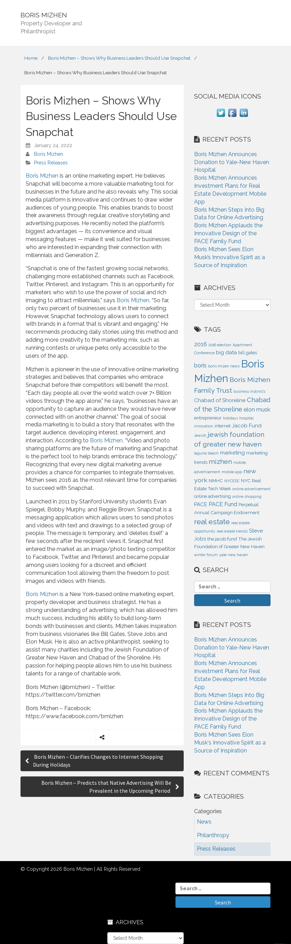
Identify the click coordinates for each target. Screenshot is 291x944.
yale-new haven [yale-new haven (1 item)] (233, 555)
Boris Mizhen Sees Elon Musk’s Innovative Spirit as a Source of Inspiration (229, 257)
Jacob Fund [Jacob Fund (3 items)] (246, 426)
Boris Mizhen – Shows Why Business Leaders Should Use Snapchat (119, 58)
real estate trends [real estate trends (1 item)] (232, 531)
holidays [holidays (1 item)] (230, 418)
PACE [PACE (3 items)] (200, 504)
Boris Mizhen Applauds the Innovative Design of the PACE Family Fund (228, 233)
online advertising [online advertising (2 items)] (212, 496)
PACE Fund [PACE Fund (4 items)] (223, 504)
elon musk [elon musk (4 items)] (257, 409)
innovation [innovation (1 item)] (203, 426)
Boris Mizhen (48, 154)
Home (31, 58)
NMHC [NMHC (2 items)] (216, 480)
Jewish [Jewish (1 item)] (200, 435)
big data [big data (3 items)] (226, 352)
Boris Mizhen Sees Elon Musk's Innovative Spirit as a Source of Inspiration (230, 742)
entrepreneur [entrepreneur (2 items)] (208, 417)
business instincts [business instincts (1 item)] (249, 391)
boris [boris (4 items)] (200, 365)
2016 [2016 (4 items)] (200, 344)
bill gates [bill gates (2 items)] (247, 352)
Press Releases (51, 162)
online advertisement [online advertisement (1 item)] (251, 489)
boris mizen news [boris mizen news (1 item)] (224, 366)
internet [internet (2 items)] (223, 425)
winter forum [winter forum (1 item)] (206, 555)
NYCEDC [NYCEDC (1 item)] (232, 481)
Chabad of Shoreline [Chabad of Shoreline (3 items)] (220, 400)
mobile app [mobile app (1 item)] (232, 472)
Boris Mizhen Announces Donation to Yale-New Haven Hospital (231, 162)
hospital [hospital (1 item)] (246, 418)
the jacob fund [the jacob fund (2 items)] (222, 539)
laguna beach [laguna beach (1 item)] (206, 453)
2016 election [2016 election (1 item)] (219, 345)
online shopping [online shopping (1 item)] (246, 496)
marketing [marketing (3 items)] (232, 453)
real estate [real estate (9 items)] (212, 521)
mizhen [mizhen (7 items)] (220, 462)
